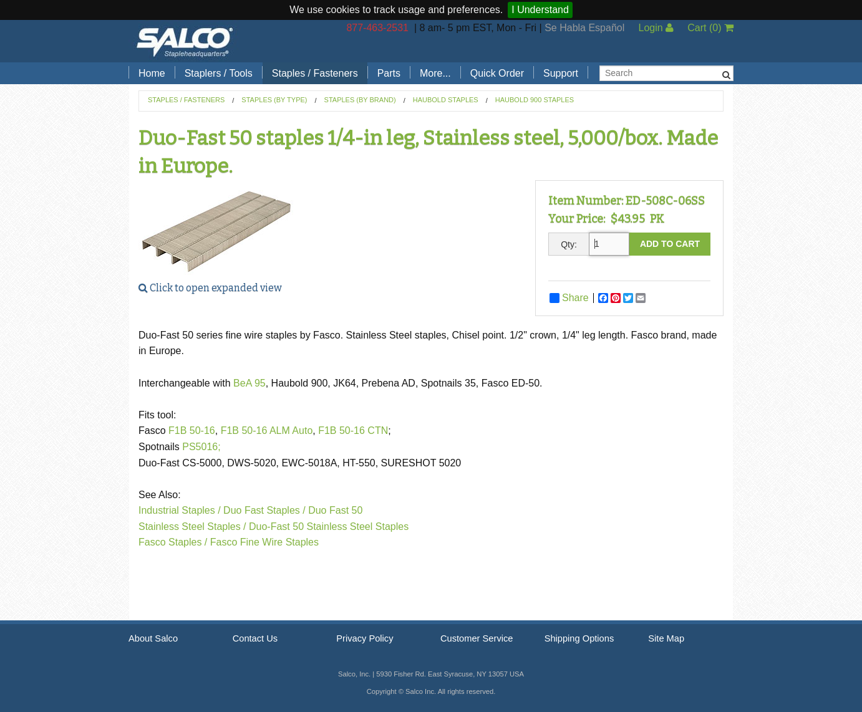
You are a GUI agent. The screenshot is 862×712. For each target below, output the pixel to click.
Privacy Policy (364, 638)
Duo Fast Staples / (264, 510)
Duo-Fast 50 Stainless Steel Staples (329, 526)
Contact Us (255, 638)
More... (435, 73)
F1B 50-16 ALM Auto (267, 430)
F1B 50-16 (191, 430)
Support (560, 73)
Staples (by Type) (274, 99)
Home (151, 73)
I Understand (540, 9)
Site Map (666, 638)
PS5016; (201, 446)
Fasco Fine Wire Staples (264, 542)
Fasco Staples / (172, 542)
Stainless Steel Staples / (192, 526)
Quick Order (497, 73)
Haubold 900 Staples (534, 99)
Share (569, 298)
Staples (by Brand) (360, 99)
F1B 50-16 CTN (353, 430)
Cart (710, 27)
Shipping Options (579, 638)
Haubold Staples (445, 99)
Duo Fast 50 (335, 510)
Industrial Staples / (179, 510)
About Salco (153, 638)
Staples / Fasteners (315, 73)
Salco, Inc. (184, 41)
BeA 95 (249, 383)
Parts (388, 73)
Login (656, 27)
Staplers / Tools (219, 73)
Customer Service (476, 638)
